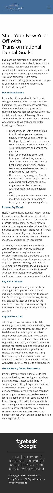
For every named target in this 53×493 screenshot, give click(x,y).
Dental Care (17, 461)
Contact (14, 469)
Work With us (33, 469)
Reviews (28, 465)
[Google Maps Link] (27, 446)
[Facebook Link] (26, 441)
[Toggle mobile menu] (49, 7)
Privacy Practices (17, 482)
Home (16, 457)
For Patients (36, 461)
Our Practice (31, 457)
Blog (39, 465)
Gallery (15, 465)
